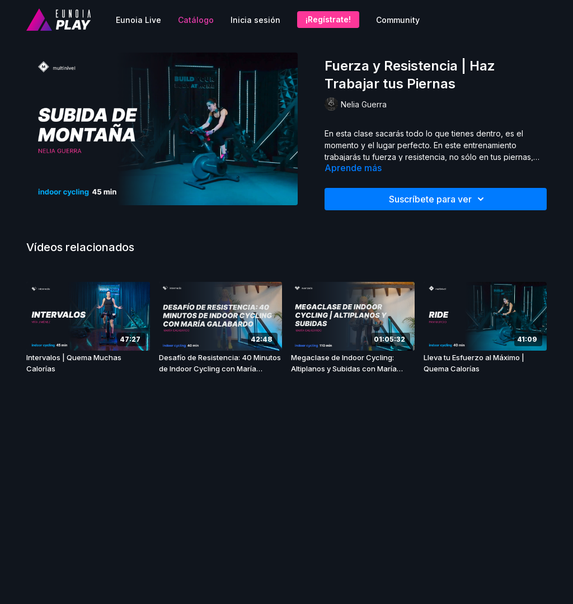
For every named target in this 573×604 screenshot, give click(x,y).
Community (398, 20)
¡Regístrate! (328, 19)
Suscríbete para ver (438, 199)
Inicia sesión (255, 20)
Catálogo (196, 20)
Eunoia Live (138, 20)
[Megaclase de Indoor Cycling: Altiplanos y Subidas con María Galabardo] (353, 363)
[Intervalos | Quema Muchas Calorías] (88, 363)
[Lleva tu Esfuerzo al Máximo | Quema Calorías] (485, 363)
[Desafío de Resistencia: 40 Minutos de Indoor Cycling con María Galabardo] (221, 363)
